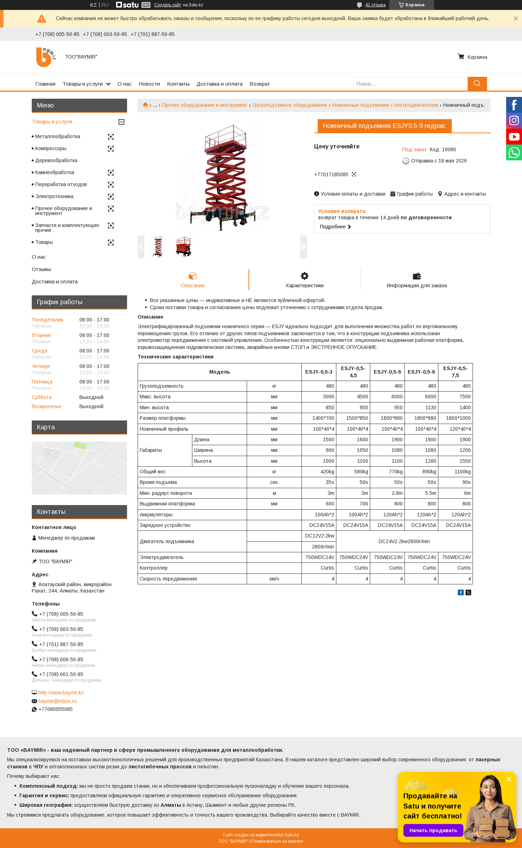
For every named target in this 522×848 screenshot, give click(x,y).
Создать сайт (167, 4)
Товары (44, 242)
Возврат (260, 84)
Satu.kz (292, 834)
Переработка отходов (61, 184)
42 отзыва (375, 4)
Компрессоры (50, 148)
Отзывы (41, 269)
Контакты (178, 84)
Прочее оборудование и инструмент (204, 105)
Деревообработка (56, 160)
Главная (45, 84)
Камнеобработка (54, 172)
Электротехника (54, 196)
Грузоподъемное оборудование (290, 105)
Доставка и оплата (219, 84)
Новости (149, 84)
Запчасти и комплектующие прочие (67, 227)
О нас (125, 84)
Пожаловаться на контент (277, 841)
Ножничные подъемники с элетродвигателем (385, 105)
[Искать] (477, 84)
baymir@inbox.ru (58, 701)
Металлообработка (57, 136)
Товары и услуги (82, 84)
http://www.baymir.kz (61, 692)
